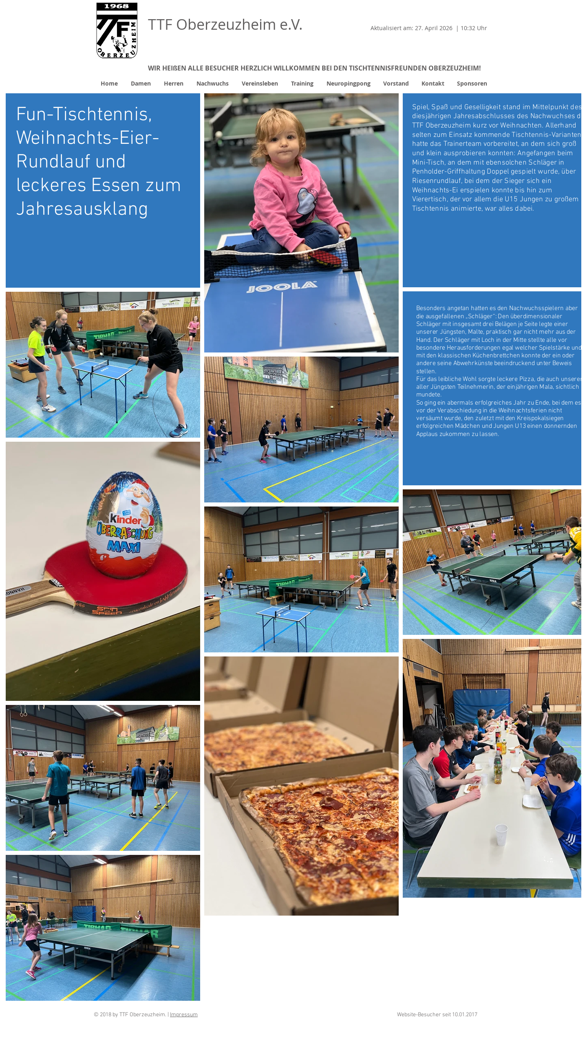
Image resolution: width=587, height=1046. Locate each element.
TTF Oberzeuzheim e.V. (225, 24)
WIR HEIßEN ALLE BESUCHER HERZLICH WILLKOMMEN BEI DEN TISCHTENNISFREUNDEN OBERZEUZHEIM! (314, 68)
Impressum (184, 1014)
